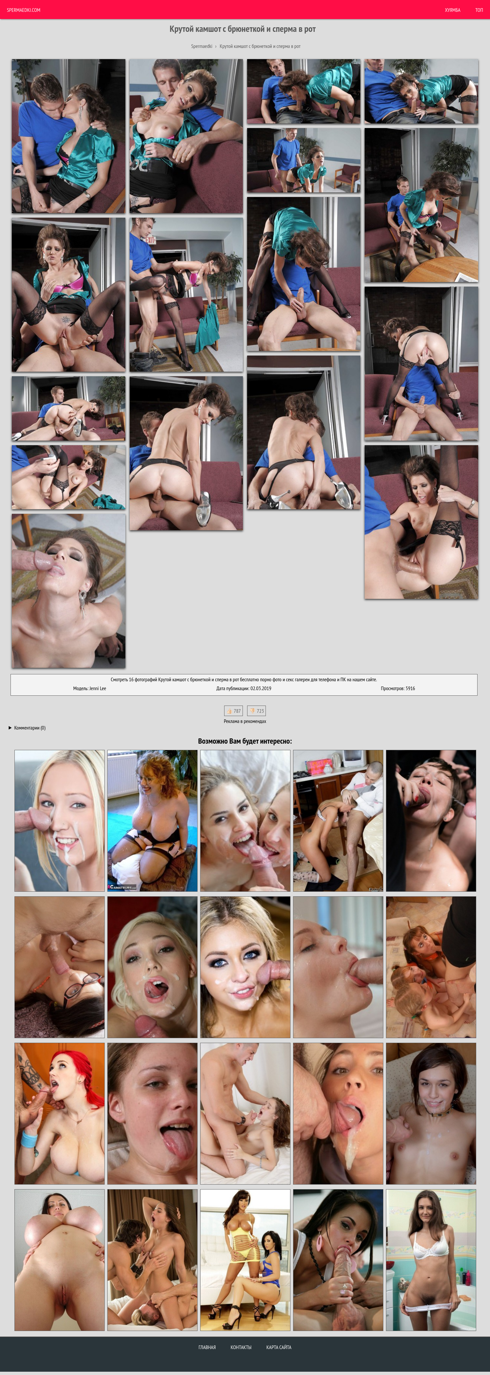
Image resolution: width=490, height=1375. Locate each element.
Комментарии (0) (29, 727)
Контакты (241, 1347)
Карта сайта (278, 1347)
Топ (479, 10)
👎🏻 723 (256, 711)
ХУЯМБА (452, 10)
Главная (207, 1347)
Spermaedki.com (23, 10)
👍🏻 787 (233, 711)
